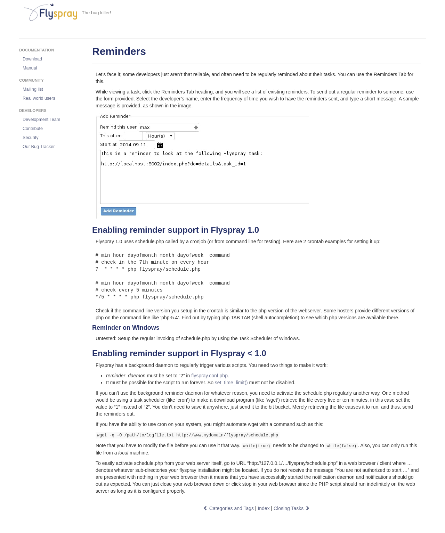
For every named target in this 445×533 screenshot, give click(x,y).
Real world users (39, 98)
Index (263, 508)
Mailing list (33, 89)
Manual (30, 68)
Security (31, 137)
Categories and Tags (228, 508)
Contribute (33, 128)
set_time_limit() (231, 382)
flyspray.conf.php (209, 375)
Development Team (41, 119)
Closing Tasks (292, 508)
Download (32, 59)
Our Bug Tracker (39, 146)
